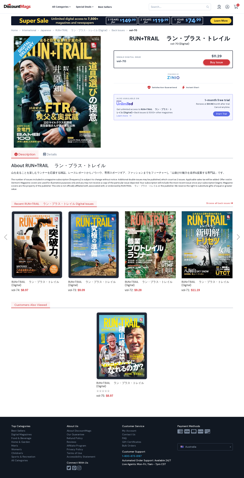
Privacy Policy (75, 449)
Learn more (124, 115)
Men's (14, 445)
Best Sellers (18, 430)
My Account (129, 430)
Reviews (71, 442)
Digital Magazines (21, 434)
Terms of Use (74, 453)
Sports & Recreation (23, 456)
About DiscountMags (79, 430)
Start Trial (221, 113)
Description (24, 154)
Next (238, 237)
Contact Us (128, 434)
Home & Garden (20, 442)
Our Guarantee (75, 434)
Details (50, 154)
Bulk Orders (129, 445)
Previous (6, 237)
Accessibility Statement (81, 456)
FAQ (124, 438)
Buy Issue (216, 62)
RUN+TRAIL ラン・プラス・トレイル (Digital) (35, 283)
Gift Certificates (131, 442)
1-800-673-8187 (132, 456)
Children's (17, 453)
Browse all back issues (219, 203)
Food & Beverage (21, 438)
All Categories (19, 460)
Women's (16, 449)
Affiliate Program (76, 445)
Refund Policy (75, 438)
